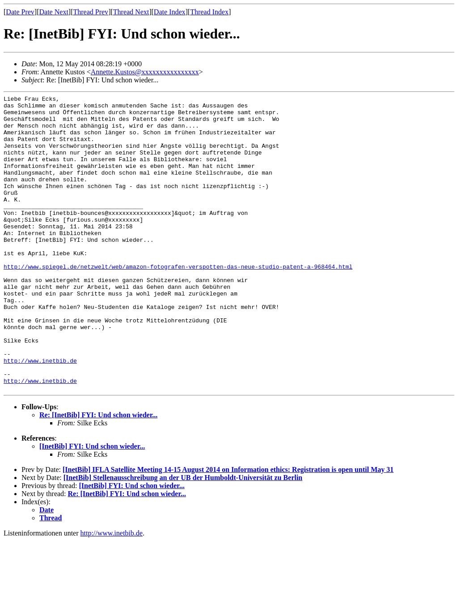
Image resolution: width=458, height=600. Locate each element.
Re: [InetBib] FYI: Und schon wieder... (98, 474)
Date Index (170, 12)
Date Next (53, 12)
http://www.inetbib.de (40, 414)
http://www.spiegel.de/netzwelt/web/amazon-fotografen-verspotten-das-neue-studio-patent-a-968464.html (178, 301)
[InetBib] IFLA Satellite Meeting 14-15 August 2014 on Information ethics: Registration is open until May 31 (228, 528)
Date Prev (20, 12)
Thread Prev (90, 12)
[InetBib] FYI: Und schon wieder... (92, 505)
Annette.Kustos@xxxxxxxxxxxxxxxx (145, 72)
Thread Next (131, 12)
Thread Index (209, 12)
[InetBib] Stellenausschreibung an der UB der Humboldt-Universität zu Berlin (183, 536)
